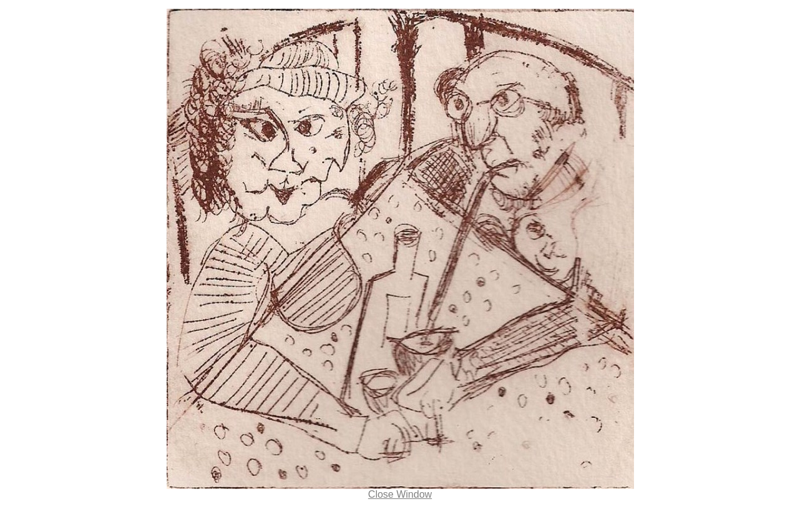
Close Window (400, 494)
